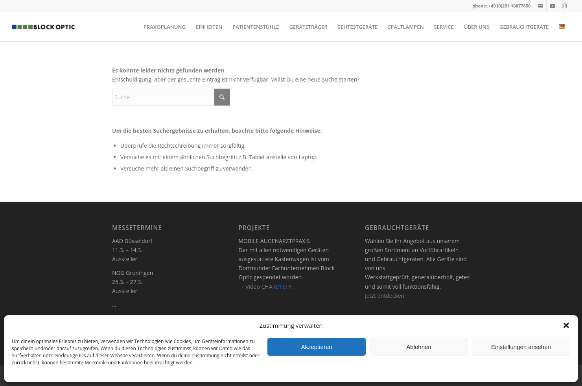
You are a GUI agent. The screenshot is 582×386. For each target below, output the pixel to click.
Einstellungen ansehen (521, 346)
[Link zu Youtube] (552, 6)
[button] (566, 325)
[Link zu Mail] (540, 6)
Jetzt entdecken (384, 295)
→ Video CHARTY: (266, 286)
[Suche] (171, 97)
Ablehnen (418, 346)
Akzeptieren (316, 346)
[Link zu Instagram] (564, 6)
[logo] (43, 26)
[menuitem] (164, 26)
